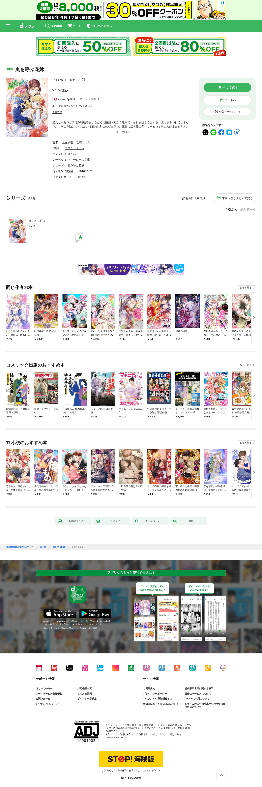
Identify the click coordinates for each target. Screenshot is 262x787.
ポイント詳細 (88, 98)
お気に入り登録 (195, 198)
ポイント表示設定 (87, 698)
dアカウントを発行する (116, 770)
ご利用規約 (149, 688)
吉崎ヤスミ (74, 79)
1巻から (232, 209)
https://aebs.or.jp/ (117, 737)
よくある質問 (84, 693)
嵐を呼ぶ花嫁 (36, 220)
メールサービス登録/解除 (49, 693)
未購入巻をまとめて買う (237, 198)
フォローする (83, 80)
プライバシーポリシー (155, 693)
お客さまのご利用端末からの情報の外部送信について (205, 705)
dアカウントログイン (47, 703)
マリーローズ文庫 (79, 159)
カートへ (230, 100)
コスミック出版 (74, 148)
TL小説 (72, 153)
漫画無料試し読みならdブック (19, 547)
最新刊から (248, 209)
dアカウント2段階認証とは (157, 698)
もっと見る (245, 287)
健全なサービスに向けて (198, 693)
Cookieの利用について (197, 698)
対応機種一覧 (84, 688)
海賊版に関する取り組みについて (161, 703)
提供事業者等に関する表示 (199, 688)
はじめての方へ (44, 688)
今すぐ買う (230, 87)
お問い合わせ (43, 698)
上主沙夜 (58, 79)
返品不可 (57, 112)
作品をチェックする (230, 111)
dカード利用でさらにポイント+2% (71, 106)
